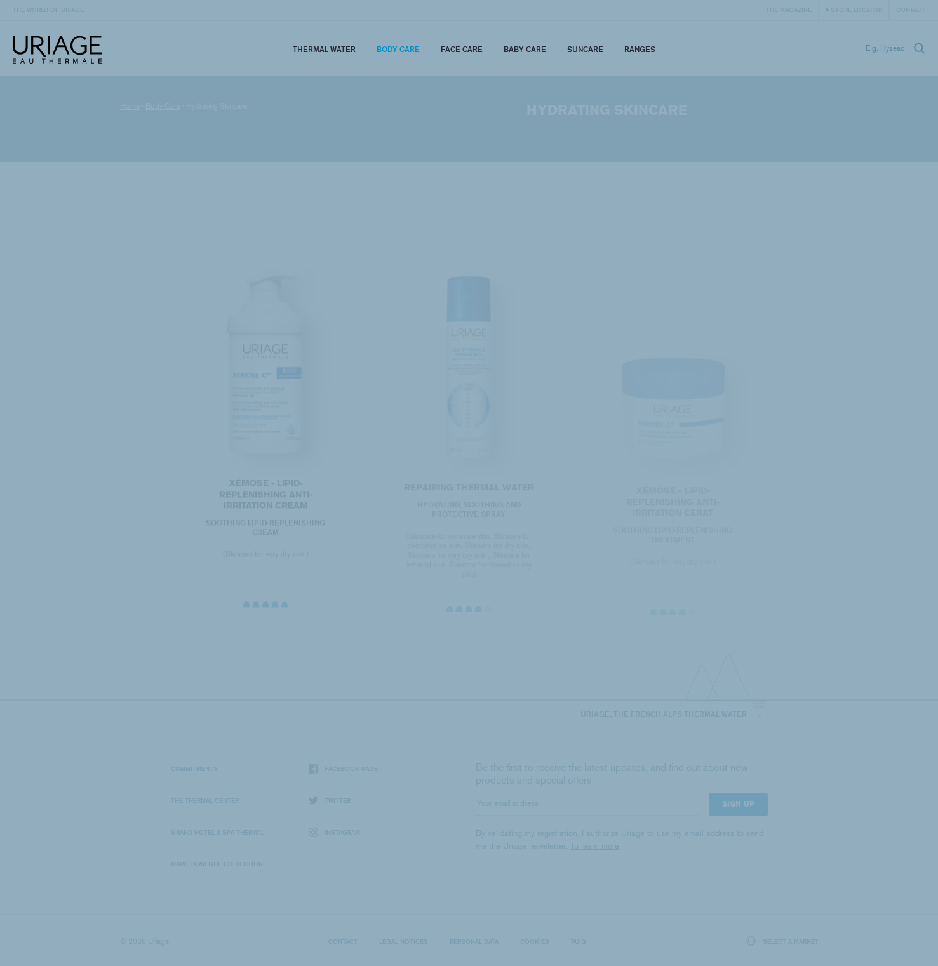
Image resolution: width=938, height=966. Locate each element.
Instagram (334, 832)
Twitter (330, 800)
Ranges (639, 49)
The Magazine (789, 9)
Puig (578, 941)
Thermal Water (324, 49)
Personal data (474, 941)
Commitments (194, 768)
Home (130, 106)
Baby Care (525, 49)
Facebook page (343, 769)
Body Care (398, 49)
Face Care (462, 49)
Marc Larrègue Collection (217, 864)
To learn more (594, 845)
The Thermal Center (205, 800)
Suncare (585, 49)
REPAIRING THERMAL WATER (469, 490)
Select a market (782, 941)
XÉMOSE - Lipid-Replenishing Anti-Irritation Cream (265, 496)
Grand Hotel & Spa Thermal (217, 832)
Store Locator (856, 9)
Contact (910, 9)
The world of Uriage (48, 9)
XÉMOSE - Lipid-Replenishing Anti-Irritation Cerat (672, 505)
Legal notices (403, 941)
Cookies (534, 941)
